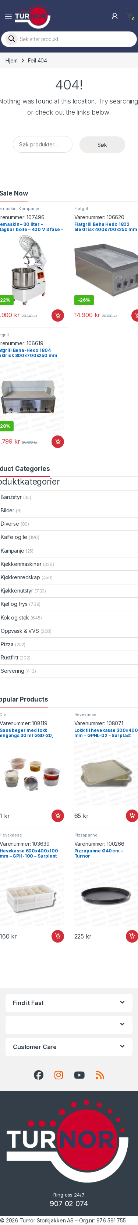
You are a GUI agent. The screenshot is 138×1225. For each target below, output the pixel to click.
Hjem (11, 60)
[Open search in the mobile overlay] (69, 39)
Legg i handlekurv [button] (58, 315)
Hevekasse (85, 714)
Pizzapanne (86, 835)
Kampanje (28, 208)
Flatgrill (81, 208)
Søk (102, 145)
